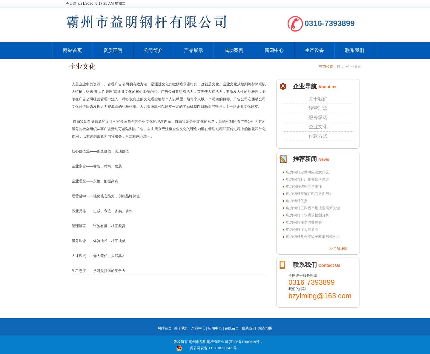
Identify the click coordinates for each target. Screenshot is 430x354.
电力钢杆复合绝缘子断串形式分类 (313, 237)
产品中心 (198, 328)
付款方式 (318, 135)
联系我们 (354, 50)
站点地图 (265, 328)
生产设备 (314, 50)
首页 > (342, 66)
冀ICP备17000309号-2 (246, 342)
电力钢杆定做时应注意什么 (307, 172)
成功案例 (233, 50)
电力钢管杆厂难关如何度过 (307, 179)
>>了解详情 (338, 249)
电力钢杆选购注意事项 (304, 186)
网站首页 (72, 50)
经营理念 (318, 108)
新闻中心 (274, 50)
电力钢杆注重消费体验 (304, 222)
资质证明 (112, 50)
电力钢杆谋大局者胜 (302, 229)
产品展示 (193, 50)
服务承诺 (318, 117)
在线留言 (232, 328)
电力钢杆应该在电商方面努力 (309, 194)
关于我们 (318, 98)
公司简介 (153, 50)
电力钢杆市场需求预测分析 (307, 215)
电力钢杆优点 (297, 201)
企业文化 (354, 66)
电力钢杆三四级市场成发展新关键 (313, 208)
